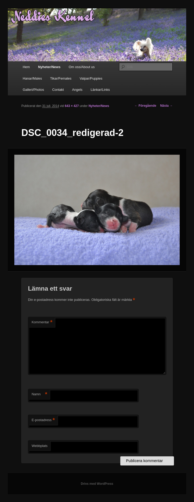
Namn (39, 394)
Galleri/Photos (33, 90)
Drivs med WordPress (97, 484)
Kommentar (42, 322)
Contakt (58, 90)
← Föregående (145, 105)
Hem (26, 67)
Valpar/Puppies (91, 78)
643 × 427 (72, 106)
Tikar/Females (60, 78)
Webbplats (39, 446)
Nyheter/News (49, 67)
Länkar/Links (100, 90)
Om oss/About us (82, 67)
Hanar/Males (32, 78)
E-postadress (43, 420)
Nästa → (166, 105)
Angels (77, 90)
